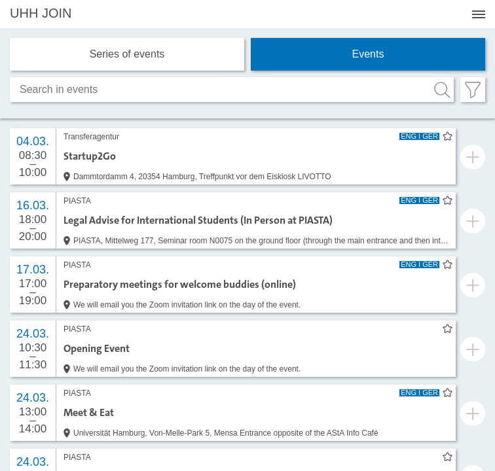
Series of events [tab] (127, 54)
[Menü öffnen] (479, 14)
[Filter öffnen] (472, 89)
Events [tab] (368, 54)
